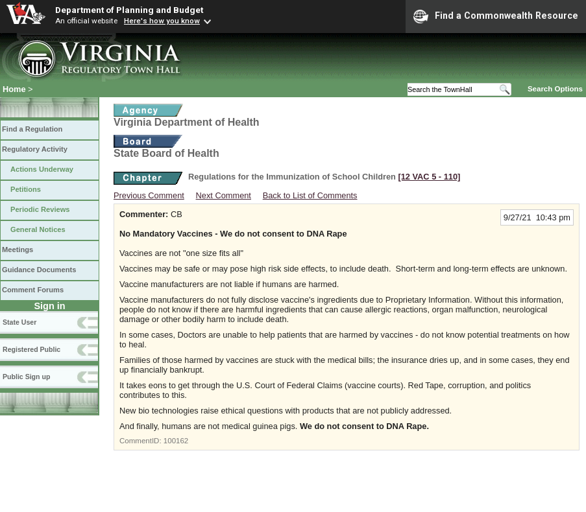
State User (19, 322)
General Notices (38, 229)
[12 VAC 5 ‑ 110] (429, 176)
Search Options (555, 89)
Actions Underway (41, 169)
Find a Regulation (32, 129)
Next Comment (223, 195)
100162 (176, 441)
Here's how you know (162, 20)
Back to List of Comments (310, 195)
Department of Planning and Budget (129, 10)
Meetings (17, 249)
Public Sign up (26, 376)
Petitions (25, 189)
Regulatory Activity (34, 149)
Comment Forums (33, 290)
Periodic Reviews (40, 209)
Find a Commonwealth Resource (495, 16)
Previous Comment (149, 195)
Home (14, 89)
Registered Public (31, 349)
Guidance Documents (39, 269)
